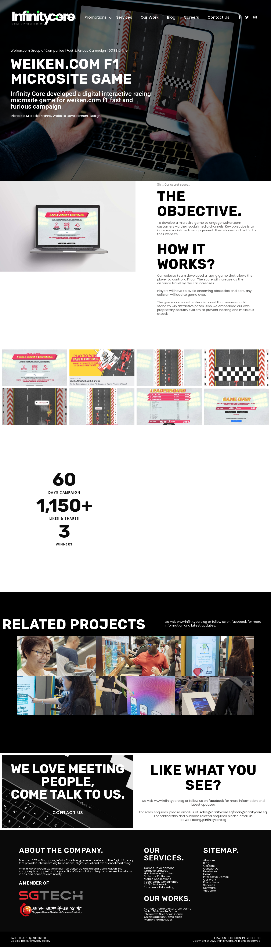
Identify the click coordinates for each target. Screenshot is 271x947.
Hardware (210, 871)
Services (209, 885)
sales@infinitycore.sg (216, 812)
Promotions (211, 882)
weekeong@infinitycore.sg (205, 819)
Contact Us (210, 869)
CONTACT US (68, 813)
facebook (239, 621)
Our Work (209, 880)
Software (209, 888)
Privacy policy (40, 941)
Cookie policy (20, 941)
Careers (209, 866)
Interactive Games (216, 877)
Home (207, 874)
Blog (206, 863)
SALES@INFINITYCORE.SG (244, 938)
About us (209, 860)
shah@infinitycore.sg (250, 812)
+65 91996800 (36, 938)
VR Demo (209, 891)
